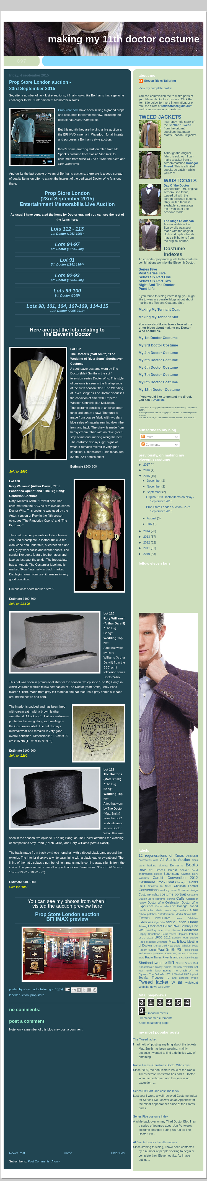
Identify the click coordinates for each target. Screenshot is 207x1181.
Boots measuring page (154, 1022)
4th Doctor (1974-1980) (67, 247)
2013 (147, 536)
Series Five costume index (150, 1116)
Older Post (118, 1153)
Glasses (176, 930)
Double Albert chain (150, 910)
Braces (160, 870)
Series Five (148, 269)
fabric (170, 922)
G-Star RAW (171, 926)
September (154, 492)
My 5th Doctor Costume (158, 360)
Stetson (177, 966)
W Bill (177, 982)
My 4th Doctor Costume (158, 353)
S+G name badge (188, 957)
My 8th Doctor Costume (158, 382)
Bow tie (145, 870)
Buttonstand (172, 873)
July (150, 524)
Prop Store (37, 995)
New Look (174, 945)
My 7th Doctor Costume (158, 375)
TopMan (144, 977)
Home (68, 1153)
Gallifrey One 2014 (158, 930)
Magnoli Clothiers (156, 941)
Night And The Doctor (157, 285)
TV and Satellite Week (182, 977)
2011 (147, 548)
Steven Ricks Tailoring (160, 80)
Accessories (145, 860)
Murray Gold (160, 945)
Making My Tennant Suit (158, 317)
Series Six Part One (155, 277)
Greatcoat (190, 930)
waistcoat (191, 982)
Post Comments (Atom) (44, 1161)
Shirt (169, 962)
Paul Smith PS (169, 949)
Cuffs (180, 898)
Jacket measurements (153, 1013)
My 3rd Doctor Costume (158, 345)
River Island (170, 957)
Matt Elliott (177, 941)
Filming (143, 926)
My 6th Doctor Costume (158, 367)
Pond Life (146, 289)
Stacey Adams (163, 967)
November (154, 486)
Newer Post (17, 1153)
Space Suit (191, 963)
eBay (194, 910)
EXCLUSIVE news (168, 918)
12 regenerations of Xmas (161, 855)
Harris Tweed (169, 934)
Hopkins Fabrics (188, 933)
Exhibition (193, 918)
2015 (147, 476)
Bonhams (176, 865)
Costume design (188, 890)
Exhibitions (146, 922)
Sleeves (180, 963)
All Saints (168, 860)
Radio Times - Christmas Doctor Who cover (161, 1065)
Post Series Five (152, 273)
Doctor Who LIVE (165, 906)
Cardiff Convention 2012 (175, 878)
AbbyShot (192, 855)
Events (144, 918)
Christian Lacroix (186, 885)
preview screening (165, 953)
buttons (158, 874)
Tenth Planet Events (158, 970)
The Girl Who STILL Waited (166, 974)
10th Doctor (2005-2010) (67, 308)
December (154, 480)
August (152, 518)
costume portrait (173, 894)
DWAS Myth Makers (176, 910)
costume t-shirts (165, 898)
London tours (180, 937)
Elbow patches (148, 913)
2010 (147, 553)
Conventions (149, 890)
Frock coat (155, 926)
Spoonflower (146, 966)
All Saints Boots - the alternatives (155, 1142)
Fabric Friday (187, 922)
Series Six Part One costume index (156, 1091)
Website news (148, 986)
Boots (192, 865)
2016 (147, 470)
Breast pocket (178, 870)
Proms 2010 (185, 953)
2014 (147, 531)
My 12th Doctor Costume (159, 390)
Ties (186, 974)
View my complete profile (155, 88)
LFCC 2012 (163, 937)
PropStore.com (68, 110)
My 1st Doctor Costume (158, 338)
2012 (147, 542)
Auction (24, 995)
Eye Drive (159, 922)
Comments (150, 444)
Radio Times (153, 957)
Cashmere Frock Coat (156, 882)
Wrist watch (164, 987)
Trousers (158, 977)
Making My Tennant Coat (159, 310)
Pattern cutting (147, 949)
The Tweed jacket (144, 1039)
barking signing (158, 865)
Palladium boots (189, 945)
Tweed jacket (153, 982)
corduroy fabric (168, 890)
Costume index (149, 894)
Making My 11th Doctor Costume (124, 39)
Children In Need (159, 885)
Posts (147, 436)
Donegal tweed (187, 906)
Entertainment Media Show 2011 (178, 913)
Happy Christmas (149, 933)
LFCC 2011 (146, 937)
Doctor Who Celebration (164, 902)
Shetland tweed (151, 963)
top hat (194, 974)
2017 (147, 464)
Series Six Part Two (155, 281)
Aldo (155, 859)
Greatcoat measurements (155, 1018)
